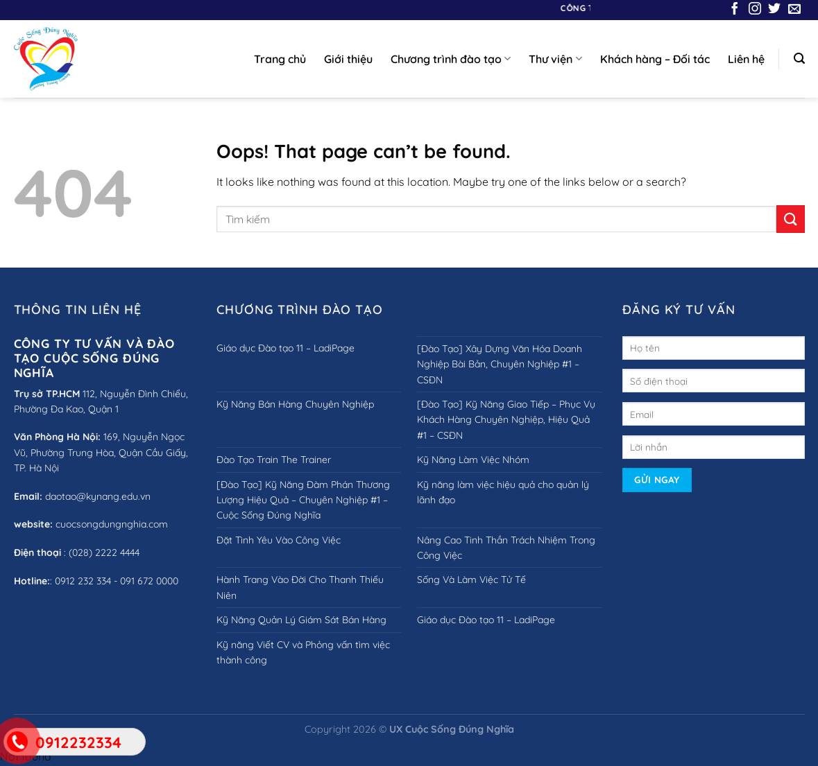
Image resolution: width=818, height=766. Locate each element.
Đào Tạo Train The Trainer (273, 459)
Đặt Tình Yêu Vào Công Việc (278, 540)
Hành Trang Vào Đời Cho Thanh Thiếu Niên (300, 587)
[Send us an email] (794, 10)
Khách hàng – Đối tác (655, 59)
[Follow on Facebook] (734, 10)
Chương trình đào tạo (451, 59)
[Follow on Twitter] (774, 10)
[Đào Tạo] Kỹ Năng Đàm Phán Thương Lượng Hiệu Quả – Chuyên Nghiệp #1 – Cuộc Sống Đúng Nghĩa (303, 500)
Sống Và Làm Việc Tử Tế (471, 579)
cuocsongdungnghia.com (112, 524)
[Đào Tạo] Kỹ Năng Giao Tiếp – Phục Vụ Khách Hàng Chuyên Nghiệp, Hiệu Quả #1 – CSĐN (506, 420)
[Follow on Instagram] (755, 10)
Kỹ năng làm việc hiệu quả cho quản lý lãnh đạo (503, 492)
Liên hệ (746, 59)
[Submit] (790, 218)
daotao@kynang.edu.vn (98, 496)
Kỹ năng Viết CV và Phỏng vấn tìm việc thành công (303, 652)
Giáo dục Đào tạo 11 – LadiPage (285, 348)
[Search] (799, 58)
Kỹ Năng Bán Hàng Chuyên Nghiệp (295, 404)
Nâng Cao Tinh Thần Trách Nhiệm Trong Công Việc (506, 548)
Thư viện (555, 59)
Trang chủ (280, 59)
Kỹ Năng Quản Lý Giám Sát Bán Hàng (301, 619)
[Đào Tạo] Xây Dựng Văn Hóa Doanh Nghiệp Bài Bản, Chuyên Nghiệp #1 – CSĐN (499, 364)
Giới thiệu (348, 59)
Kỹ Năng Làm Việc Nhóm (473, 459)
